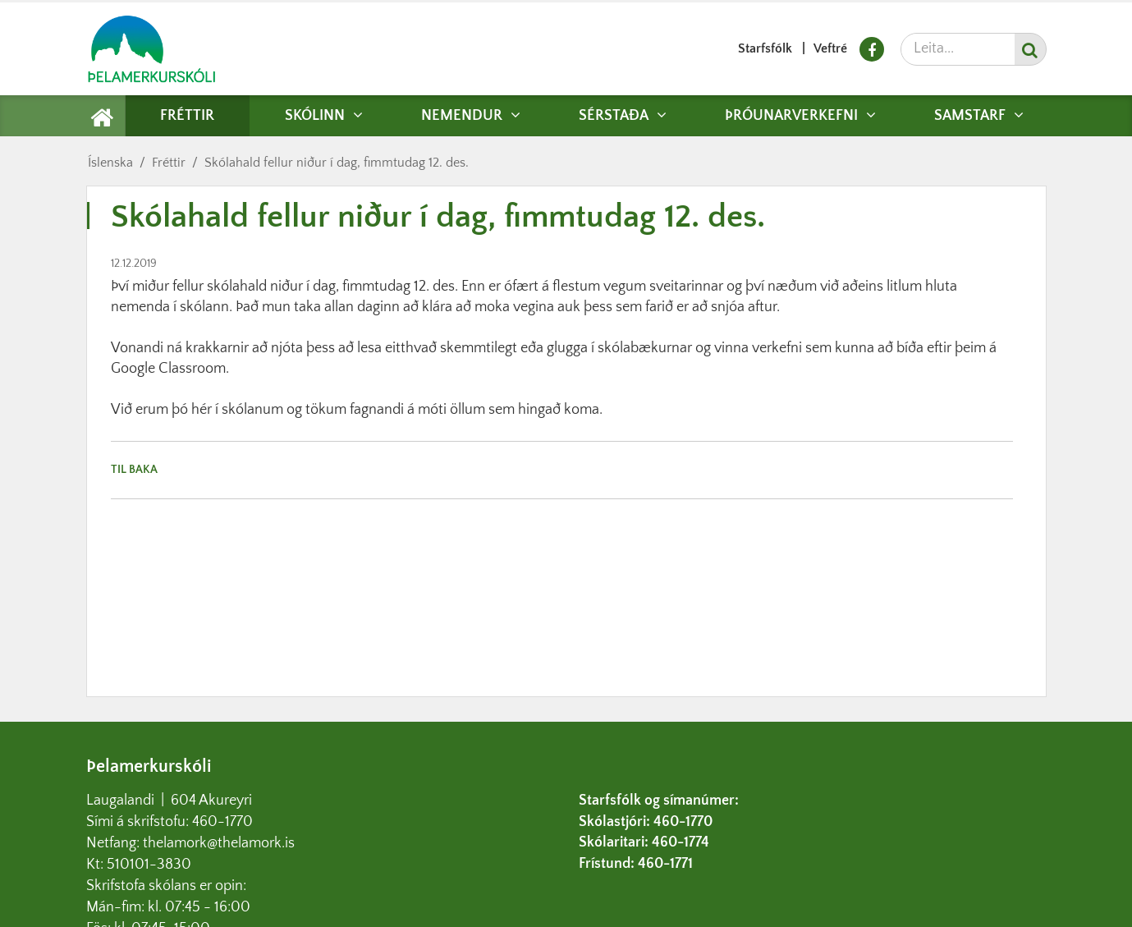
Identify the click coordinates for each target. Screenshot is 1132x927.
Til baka (134, 469)
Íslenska (110, 162)
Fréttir (169, 162)
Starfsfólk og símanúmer (657, 800)
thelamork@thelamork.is (219, 843)
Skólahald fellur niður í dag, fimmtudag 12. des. (336, 162)
